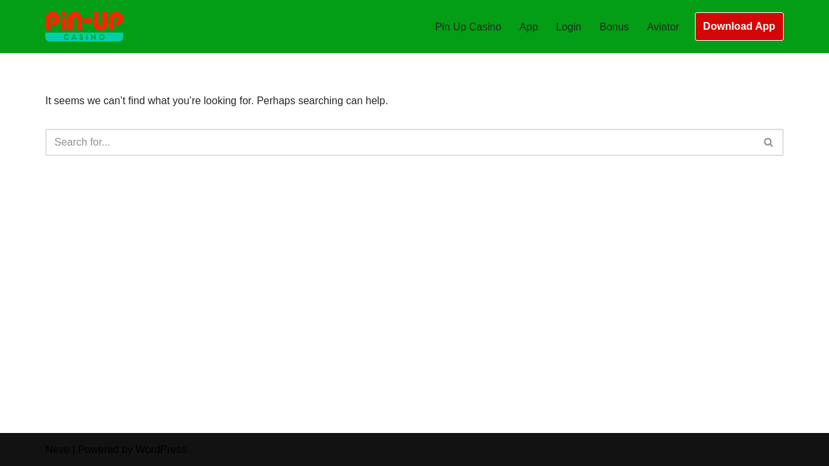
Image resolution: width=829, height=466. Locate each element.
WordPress (161, 449)
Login (569, 26)
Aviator (663, 26)
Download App (739, 26)
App (528, 26)
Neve (57, 449)
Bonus (614, 26)
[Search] (400, 142)
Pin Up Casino (468, 26)
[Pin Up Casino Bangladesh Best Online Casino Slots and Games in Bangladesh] (84, 26)
